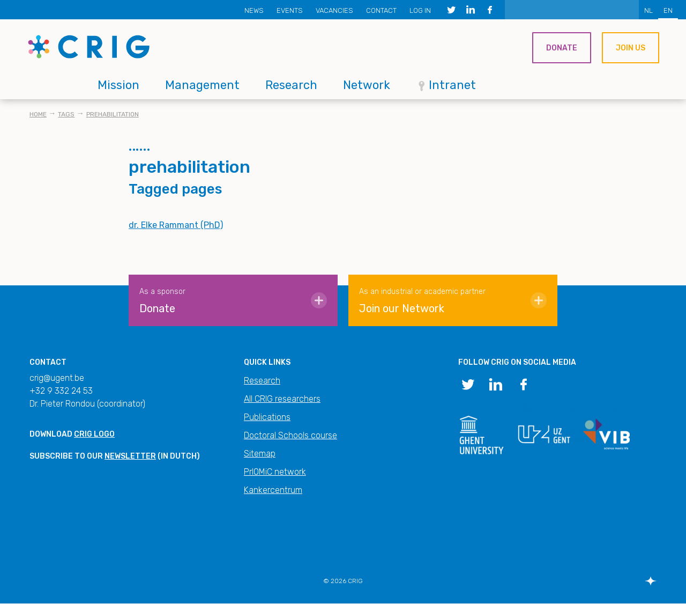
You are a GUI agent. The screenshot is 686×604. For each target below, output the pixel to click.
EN (668, 10)
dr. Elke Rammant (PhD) (176, 225)
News (254, 10)
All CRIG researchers (282, 399)
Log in (420, 10)
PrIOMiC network (275, 472)
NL (648, 10)
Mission (118, 85)
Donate (561, 48)
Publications (267, 417)
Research (291, 85)
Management (202, 85)
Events (290, 10)
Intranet (452, 85)
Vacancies (334, 10)
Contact (381, 10)
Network (366, 85)
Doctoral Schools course (290, 435)
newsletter (130, 456)
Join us (630, 48)
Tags (66, 114)
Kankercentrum (273, 490)
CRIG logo (94, 434)
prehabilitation (112, 114)
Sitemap (259, 453)
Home (38, 114)
